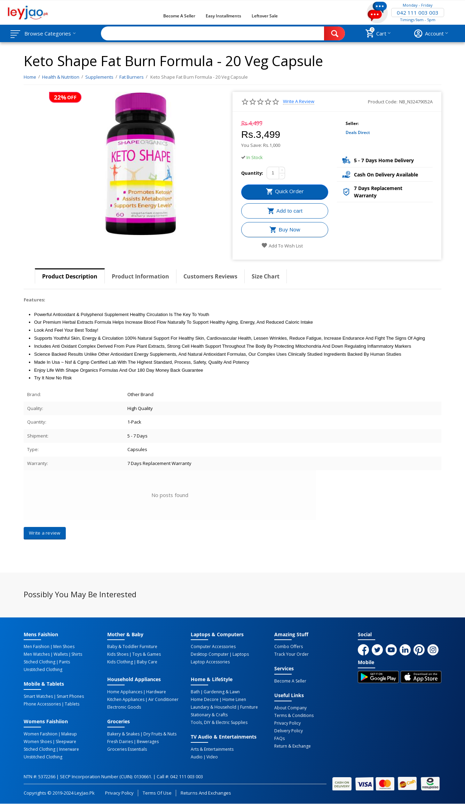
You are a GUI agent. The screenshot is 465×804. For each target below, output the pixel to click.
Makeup (69, 734)
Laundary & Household (213, 707)
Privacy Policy (287, 723)
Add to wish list (282, 246)
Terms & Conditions (294, 716)
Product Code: (382, 101)
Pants (64, 662)
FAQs (279, 738)
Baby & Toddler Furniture (132, 647)
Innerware (69, 749)
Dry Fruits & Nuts (159, 734)
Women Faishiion (40, 734)
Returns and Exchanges (206, 793)
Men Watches (37, 654)
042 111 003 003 (418, 12)
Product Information (140, 276)
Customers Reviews (210, 276)
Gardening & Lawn (222, 692)
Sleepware (66, 742)
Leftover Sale (265, 16)
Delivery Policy (288, 731)
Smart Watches (38, 696)
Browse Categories (47, 33)
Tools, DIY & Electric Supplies (219, 722)
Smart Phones (70, 696)
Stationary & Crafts (209, 715)
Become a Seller (179, 16)
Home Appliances (124, 692)
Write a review (298, 101)
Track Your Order (291, 654)
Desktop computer (210, 654)
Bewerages (148, 742)
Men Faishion (36, 647)
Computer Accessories (213, 647)
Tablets (72, 704)
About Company (290, 708)
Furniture (249, 707)
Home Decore (205, 699)
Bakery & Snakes (123, 734)
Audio (197, 757)
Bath (195, 692)
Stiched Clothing (39, 662)
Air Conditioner (163, 699)
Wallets (61, 654)
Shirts (76, 654)
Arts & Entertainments (212, 749)
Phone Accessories (42, 704)
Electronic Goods (124, 707)
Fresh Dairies (120, 742)
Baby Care (147, 662)
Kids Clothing (120, 662)
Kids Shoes (117, 654)
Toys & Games (146, 654)
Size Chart (265, 276)
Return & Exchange (292, 746)
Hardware (156, 692)
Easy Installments (223, 16)
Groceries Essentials (127, 749)
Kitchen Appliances (125, 699)
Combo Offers (288, 647)
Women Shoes (38, 742)
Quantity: (252, 173)
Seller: (352, 123)
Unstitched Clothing (43, 670)
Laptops (240, 654)
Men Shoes (63, 647)
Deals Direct (358, 132)
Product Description (69, 276)
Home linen (234, 699)
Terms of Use (157, 793)
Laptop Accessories (210, 662)
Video (212, 757)
